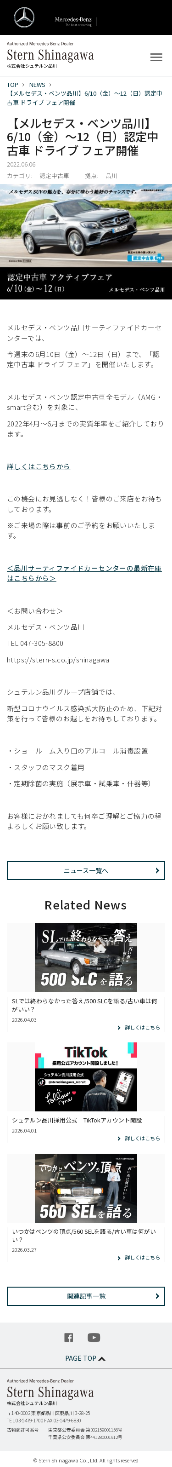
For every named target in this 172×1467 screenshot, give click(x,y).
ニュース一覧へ (86, 870)
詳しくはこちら (142, 1027)
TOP (12, 84)
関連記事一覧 (86, 1295)
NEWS (37, 84)
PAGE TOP (86, 1358)
